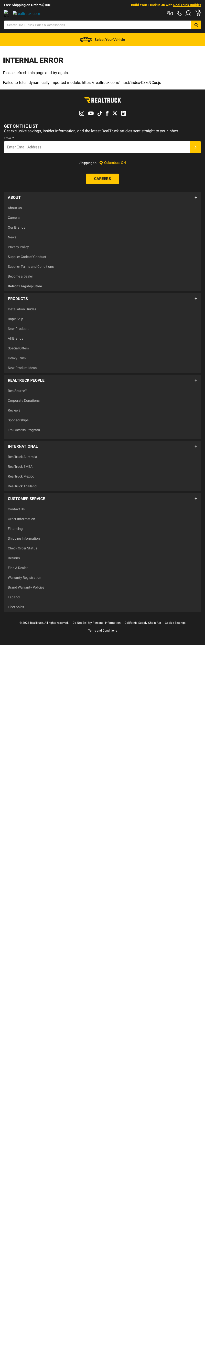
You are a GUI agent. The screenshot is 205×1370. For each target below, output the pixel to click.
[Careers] (102, 183)
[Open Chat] (129, 27)
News (12, 239)
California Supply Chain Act (143, 612)
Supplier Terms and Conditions (31, 268)
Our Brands (16, 229)
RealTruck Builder (187, 5)
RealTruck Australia (22, 449)
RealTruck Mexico (21, 468)
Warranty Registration (24, 567)
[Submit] (195, 152)
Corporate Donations (24, 397)
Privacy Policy (18, 249)
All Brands (15, 338)
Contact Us (16, 498)
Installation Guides (22, 308)
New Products (18, 328)
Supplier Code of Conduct (27, 259)
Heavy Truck (17, 357)
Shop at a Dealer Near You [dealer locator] (23, 13)
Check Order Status (22, 537)
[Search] (95, 26)
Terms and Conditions (102, 620)
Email (9, 143)
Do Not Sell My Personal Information (97, 612)
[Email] (97, 152)
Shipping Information (24, 528)
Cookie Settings (175, 612)
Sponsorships (18, 417)
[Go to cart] (202, 27)
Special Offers (18, 347)
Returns (14, 547)
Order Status (80, 13)
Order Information (21, 508)
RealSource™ (17, 387)
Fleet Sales (16, 596)
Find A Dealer (18, 557)
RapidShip (15, 318)
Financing (15, 518)
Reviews (14, 407)
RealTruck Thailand (22, 478)
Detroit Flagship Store (25, 288)
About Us (15, 210)
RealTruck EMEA (20, 458)
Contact (57, 13)
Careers (14, 220)
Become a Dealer (20, 278)
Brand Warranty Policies (26, 577)
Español (14, 586)
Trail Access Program (24, 426)
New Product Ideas (22, 367)
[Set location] (112, 167)
